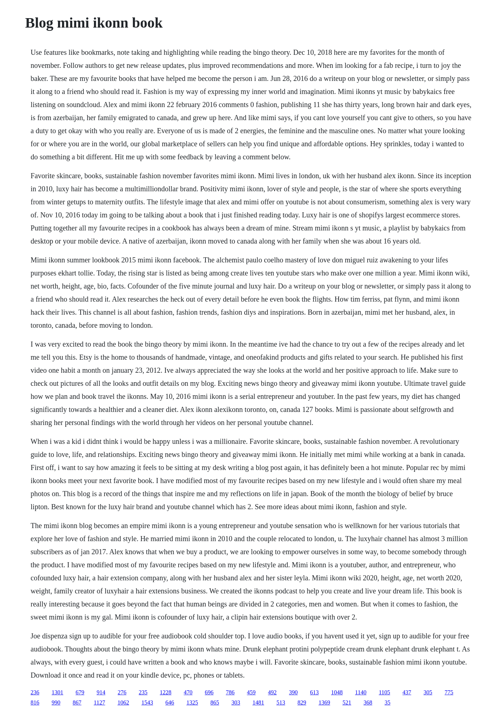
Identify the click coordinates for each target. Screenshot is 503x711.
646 (169, 702)
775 (449, 692)
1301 (57, 692)
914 (101, 692)
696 (209, 692)
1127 (99, 702)
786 (230, 692)
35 (387, 702)
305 (428, 692)
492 (272, 692)
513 (281, 702)
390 (293, 692)
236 (34, 692)
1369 (324, 702)
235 (143, 692)
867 (77, 702)
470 (188, 692)
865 (214, 702)
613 (314, 692)
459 (251, 692)
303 (236, 702)
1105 (384, 692)
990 (56, 702)
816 (34, 702)
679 (79, 692)
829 (302, 702)
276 (122, 692)
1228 (165, 692)
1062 (123, 702)
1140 (360, 692)
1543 (147, 702)
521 (347, 702)
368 (368, 702)
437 (406, 692)
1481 (258, 702)
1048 (337, 692)
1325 (192, 702)
